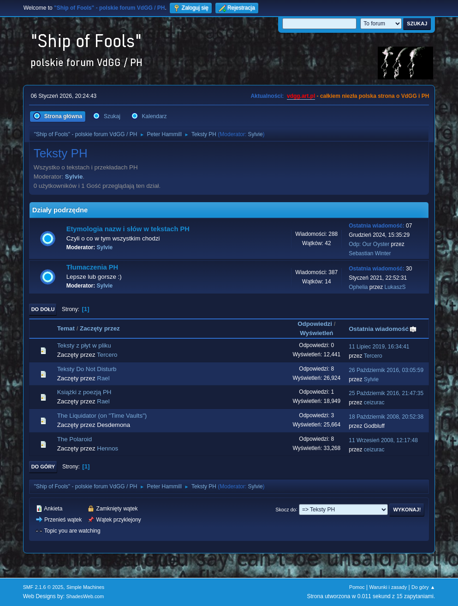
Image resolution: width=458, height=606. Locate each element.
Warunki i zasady (388, 587)
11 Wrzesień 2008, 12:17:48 (383, 440)
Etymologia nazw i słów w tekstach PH (128, 229)
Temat (66, 328)
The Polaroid (74, 439)
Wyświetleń (316, 333)
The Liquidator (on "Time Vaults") (102, 415)
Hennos (107, 448)
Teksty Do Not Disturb (87, 369)
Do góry (43, 466)
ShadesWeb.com (85, 596)
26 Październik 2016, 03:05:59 (386, 370)
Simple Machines (85, 587)
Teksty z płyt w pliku (84, 345)
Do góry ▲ (423, 587)
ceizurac (374, 402)
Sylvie (255, 134)
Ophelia (358, 287)
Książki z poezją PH (84, 392)
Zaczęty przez (100, 328)
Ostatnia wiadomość (383, 328)
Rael (103, 378)
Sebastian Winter (370, 253)
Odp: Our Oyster (370, 244)
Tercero (107, 354)
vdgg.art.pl (301, 96)
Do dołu (43, 309)
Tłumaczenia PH (92, 267)
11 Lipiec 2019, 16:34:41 (379, 346)
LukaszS (395, 287)
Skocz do (285, 509)
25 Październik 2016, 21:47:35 (386, 393)
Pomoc (357, 587)
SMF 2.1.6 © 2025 (43, 587)
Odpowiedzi (314, 323)
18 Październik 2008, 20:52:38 (386, 417)
